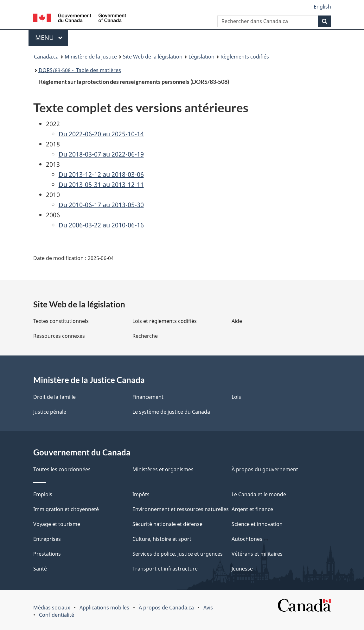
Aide (237, 321)
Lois (236, 396)
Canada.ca (46, 56)
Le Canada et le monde (259, 494)
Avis (208, 607)
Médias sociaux (51, 607)
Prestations (47, 553)
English (322, 6)
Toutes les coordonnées (62, 469)
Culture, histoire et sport (161, 538)
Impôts (141, 494)
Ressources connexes (59, 335)
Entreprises (47, 538)
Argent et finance (252, 509)
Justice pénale (49, 411)
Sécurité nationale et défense (167, 524)
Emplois (42, 494)
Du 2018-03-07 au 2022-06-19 (101, 154)
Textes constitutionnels (61, 321)
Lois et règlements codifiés (164, 321)
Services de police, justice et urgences (177, 553)
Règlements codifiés (244, 56)
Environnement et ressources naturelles (180, 509)
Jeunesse (242, 568)
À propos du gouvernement (265, 469)
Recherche (145, 335)
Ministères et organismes (163, 469)
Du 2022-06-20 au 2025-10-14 (101, 134)
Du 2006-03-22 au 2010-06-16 (101, 225)
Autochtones (247, 538)
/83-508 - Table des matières (80, 70)
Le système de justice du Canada (171, 411)
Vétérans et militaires (257, 553)
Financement (147, 396)
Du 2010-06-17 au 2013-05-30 (101, 205)
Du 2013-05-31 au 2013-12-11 (101, 184)
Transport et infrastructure (165, 568)
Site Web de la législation (152, 56)
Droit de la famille (54, 396)
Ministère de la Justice (91, 56)
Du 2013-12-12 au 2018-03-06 (101, 174)
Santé (40, 568)
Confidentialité (56, 614)
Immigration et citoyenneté (66, 509)
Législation (201, 56)
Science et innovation (257, 524)
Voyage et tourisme (56, 524)
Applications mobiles (104, 607)
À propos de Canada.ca (166, 607)
